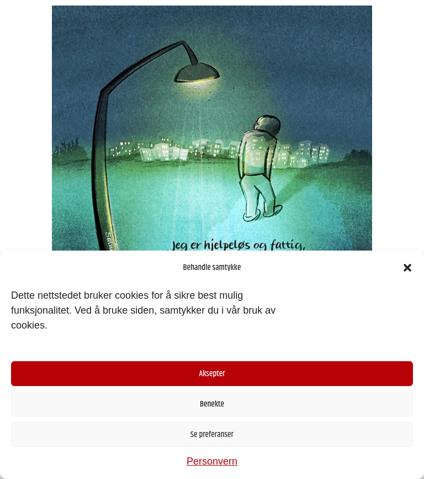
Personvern (212, 461)
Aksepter (212, 373)
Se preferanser (212, 434)
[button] (407, 267)
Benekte (212, 404)
